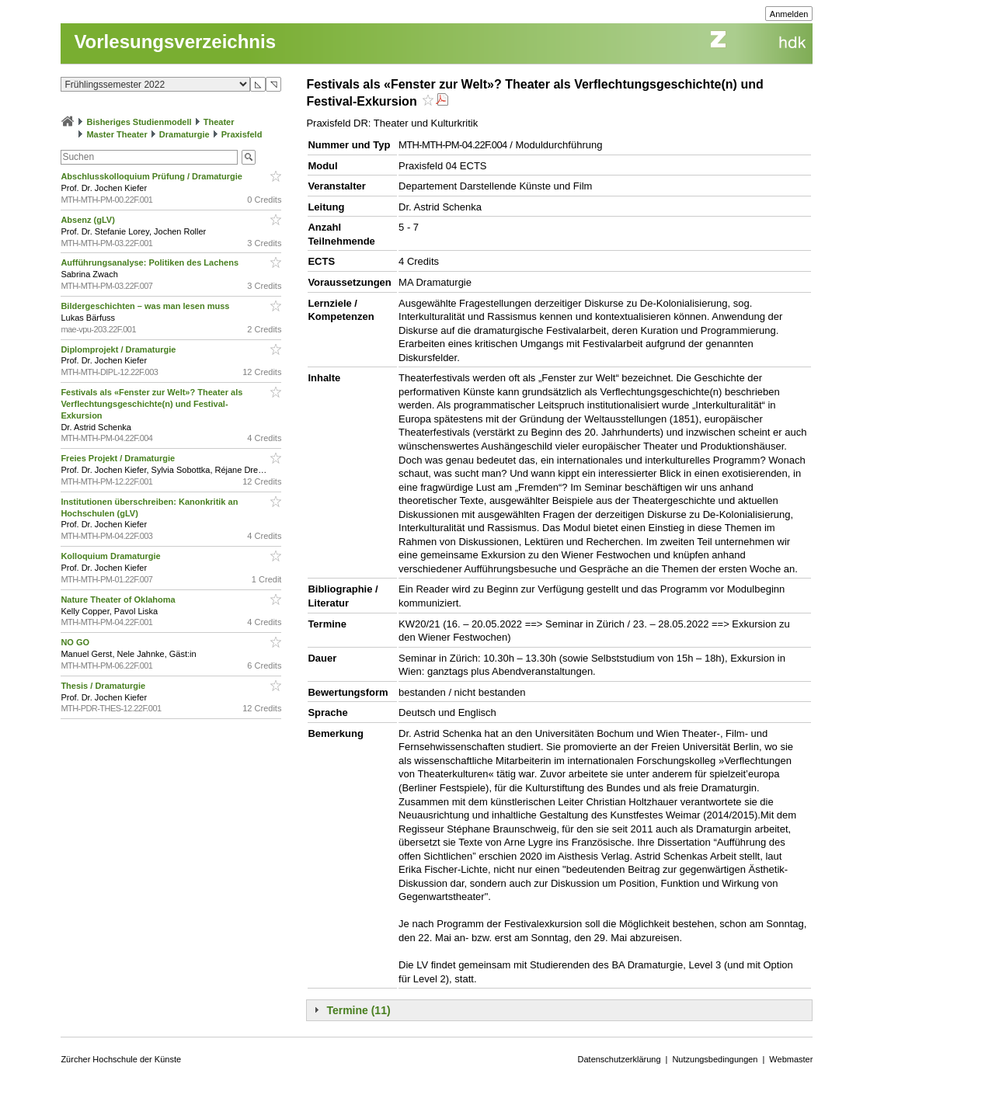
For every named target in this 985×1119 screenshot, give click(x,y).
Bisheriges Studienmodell (139, 122)
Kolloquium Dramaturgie (111, 556)
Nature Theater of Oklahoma (119, 599)
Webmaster (791, 1059)
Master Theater (116, 134)
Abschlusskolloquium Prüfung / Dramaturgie (153, 176)
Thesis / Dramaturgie (104, 685)
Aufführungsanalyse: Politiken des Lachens (151, 262)
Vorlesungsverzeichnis (175, 41)
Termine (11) (358, 1010)
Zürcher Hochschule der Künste (121, 1059)
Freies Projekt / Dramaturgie (119, 458)
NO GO (76, 642)
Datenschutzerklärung (619, 1059)
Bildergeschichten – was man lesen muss (146, 306)
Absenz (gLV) (89, 219)
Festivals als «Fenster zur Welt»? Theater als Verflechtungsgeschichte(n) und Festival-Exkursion (151, 403)
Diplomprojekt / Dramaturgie (119, 349)
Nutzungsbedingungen (714, 1059)
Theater (219, 122)
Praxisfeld (242, 134)
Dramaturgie (184, 134)
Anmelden (789, 14)
